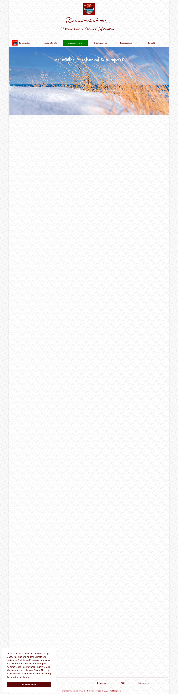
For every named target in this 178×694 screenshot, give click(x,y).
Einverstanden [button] (29, 684)
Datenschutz (143, 683)
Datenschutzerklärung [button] (18, 677)
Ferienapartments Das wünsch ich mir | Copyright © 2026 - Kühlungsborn (91, 691)
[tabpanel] (91, 691)
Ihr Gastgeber (24, 43)
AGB (123, 683)
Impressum (102, 683)
